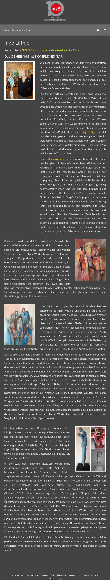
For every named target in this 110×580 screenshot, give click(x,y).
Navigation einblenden (17, 30)
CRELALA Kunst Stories (34, 50)
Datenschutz (74, 575)
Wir (52, 575)
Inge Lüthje (89, 132)
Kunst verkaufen (32, 575)
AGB (96, 575)
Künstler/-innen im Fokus (65, 50)
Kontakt (45, 575)
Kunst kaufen (17, 575)
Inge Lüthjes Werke (51, 159)
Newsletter (61, 575)
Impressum (87, 575)
